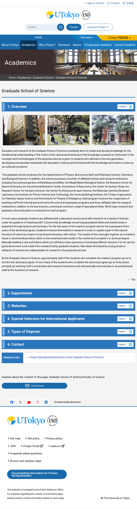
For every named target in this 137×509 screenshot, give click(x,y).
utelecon (58, 446)
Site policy (33, 439)
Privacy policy (54, 439)
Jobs (13, 446)
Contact (115, 3)
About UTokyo (10, 45)
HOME (38, 37)
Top (133, 279)
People (74, 27)
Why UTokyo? (47, 45)
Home (12, 77)
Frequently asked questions (26, 454)
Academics (29, 45)
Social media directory (68, 402)
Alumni (77, 45)
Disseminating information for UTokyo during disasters (35, 475)
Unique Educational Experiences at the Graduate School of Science (66, 357)
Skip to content (95, 3)
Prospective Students (98, 45)
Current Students (125, 45)
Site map (15, 439)
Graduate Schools (43, 77)
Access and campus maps (25, 461)
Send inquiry (22, 386)
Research (64, 45)
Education (86, 37)
